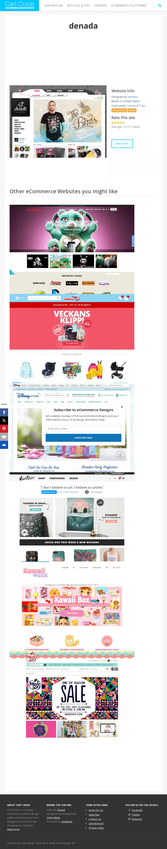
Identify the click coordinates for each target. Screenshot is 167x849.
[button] (83, 409)
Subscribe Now (83, 437)
